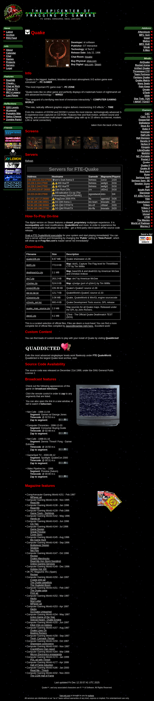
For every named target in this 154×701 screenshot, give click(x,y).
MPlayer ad (36, 497)
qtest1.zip (31, 316)
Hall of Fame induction (41, 665)
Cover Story (36, 534)
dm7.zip (30, 278)
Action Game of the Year (42, 617)
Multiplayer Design (39, 545)
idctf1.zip (30, 265)
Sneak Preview (38, 532)
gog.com (88, 64)
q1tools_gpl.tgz (34, 302)
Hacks (33, 598)
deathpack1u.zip (34, 272)
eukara (91, 696)
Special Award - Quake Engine (45, 619)
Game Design (37, 529)
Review (34, 556)
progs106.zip (32, 288)
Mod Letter (35, 601)
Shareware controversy (42, 643)
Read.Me (35, 502)
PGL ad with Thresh (40, 659)
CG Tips (34, 524)
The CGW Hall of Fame (42, 675)
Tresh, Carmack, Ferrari (42, 638)
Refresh (29, 161)
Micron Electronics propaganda (46, 654)
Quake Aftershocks (40, 558)
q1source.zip (32, 297)
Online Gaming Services (42, 564)
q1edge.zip (32, 283)
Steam (98, 64)
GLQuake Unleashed (41, 611)
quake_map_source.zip (38, 308)
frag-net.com (65, 696)
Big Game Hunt (38, 540)
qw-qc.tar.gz (32, 293)
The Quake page (38, 590)
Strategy (34, 548)
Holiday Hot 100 (38, 569)
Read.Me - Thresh (39, 670)
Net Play (34, 550)
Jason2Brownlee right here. (80, 326)
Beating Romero (38, 633)
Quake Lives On (38, 630)
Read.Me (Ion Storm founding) (45, 561)
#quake (88, 57)
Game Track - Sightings (42, 513)
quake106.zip (33, 259)
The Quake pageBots (41, 582)
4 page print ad (38, 580)
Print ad (34, 593)
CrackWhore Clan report (42, 649)
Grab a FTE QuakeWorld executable (43, 235)
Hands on (35, 518)
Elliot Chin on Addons (41, 625)
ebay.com (91, 61)
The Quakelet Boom (40, 585)
